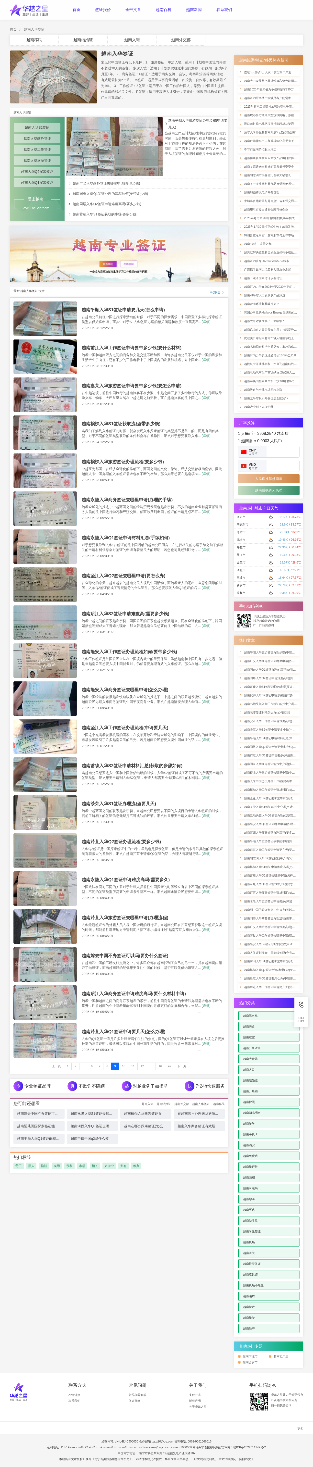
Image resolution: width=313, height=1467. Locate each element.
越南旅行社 (250, 1166)
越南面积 (249, 1177)
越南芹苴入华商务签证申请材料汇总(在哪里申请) (276, 892)
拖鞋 (44, 1166)
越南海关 (249, 1253)
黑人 (31, 1166)
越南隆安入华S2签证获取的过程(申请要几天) (273, 944)
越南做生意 (250, 1220)
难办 (136, 1166)
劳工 (18, 1166)
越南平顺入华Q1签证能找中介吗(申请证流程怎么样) (56, 1139)
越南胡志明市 (252, 1113)
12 (142, 1066)
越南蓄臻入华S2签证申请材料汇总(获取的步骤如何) (132, 765)
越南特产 (249, 1307)
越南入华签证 (34, 29)
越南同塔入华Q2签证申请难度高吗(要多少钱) (107, 204)
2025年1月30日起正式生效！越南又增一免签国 (274, 226)
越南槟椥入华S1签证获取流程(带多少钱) (121, 423)
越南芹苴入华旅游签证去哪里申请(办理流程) (125, 917)
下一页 (181, 1066)
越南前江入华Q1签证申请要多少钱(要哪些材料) (275, 755)
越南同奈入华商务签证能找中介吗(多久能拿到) (274, 764)
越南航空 (249, 1037)
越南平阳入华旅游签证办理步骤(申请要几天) (198, 123)
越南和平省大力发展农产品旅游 (264, 295)
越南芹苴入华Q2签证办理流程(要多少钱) (121, 841)
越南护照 (249, 1102)
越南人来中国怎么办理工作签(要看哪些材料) (273, 781)
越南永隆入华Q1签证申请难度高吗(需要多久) (126, 879)
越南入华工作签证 (37, 149)
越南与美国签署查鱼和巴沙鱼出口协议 (269, 381)
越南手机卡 (250, 1134)
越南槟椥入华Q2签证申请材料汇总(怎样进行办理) (276, 970)
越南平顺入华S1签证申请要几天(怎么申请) (123, 309)
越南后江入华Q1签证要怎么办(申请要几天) (272, 978)
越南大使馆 (250, 1059)
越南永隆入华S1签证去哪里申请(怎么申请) (103, 1114)
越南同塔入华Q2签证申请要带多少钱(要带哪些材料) (278, 747)
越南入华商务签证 (37, 138)
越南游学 (249, 1123)
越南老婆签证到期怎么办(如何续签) (267, 712)
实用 (57, 1166)
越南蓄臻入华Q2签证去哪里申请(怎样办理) (272, 875)
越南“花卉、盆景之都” (258, 244)
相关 (95, 1166)
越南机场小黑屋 (253, 1285)
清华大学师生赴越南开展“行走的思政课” (270, 132)
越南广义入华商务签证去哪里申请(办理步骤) (106, 183)
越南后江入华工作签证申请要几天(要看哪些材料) (276, 850)
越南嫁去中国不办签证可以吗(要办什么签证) (125, 955)
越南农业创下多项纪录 (258, 407)
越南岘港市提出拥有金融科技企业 (266, 209)
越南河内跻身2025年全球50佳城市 (266, 261)
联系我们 (224, 10)
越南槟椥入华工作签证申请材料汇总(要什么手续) (276, 789)
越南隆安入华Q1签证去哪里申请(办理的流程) (273, 824)
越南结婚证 (83, 40)
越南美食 (249, 1026)
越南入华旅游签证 (37, 161)
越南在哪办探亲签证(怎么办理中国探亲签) (156, 1126)
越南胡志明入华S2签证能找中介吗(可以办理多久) (276, 858)
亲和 (69, 1166)
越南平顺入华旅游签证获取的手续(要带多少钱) (274, 841)
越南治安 (249, 1145)
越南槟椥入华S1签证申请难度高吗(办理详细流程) (276, 867)
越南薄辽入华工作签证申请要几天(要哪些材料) (274, 987)
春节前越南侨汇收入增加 (260, 149)
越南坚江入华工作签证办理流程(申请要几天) (125, 727)
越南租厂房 (281, 1356)
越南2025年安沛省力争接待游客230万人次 (272, 89)
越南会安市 (250, 1362)
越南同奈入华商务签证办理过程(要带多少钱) (273, 918)
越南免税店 (250, 1156)
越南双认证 (250, 1274)
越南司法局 (250, 1188)
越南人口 (249, 1069)
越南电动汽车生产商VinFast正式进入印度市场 (274, 372)
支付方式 (195, 1395)
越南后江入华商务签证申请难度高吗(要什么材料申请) (134, 993)
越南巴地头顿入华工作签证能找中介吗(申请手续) (276, 704)
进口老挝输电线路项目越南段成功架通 (269, 123)
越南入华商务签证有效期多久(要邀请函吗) (209, 1126)
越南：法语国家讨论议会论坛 (263, 278)
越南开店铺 (250, 1091)
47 (169, 1066)
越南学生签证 (252, 1231)
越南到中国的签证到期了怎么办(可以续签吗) (273, 910)
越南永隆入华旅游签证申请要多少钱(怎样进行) (274, 901)
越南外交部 (181, 40)
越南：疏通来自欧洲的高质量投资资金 (269, 166)
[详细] (206, 322)
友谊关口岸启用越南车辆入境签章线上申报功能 (275, 338)
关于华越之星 (198, 1406)
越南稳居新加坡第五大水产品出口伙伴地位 (272, 158)
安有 (123, 1166)
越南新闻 (194, 10)
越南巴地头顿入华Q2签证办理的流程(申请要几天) (276, 815)
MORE (217, 292)
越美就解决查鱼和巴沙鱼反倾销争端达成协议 (273, 252)
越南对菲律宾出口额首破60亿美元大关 (269, 141)
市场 (82, 1166)
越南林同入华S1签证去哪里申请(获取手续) (272, 961)
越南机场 (249, 1242)
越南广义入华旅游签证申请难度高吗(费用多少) (274, 927)
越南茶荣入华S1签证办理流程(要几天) (119, 803)
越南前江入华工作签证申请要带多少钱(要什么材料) (131, 347)
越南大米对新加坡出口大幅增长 (264, 321)
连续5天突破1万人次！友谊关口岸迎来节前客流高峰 (278, 72)
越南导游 (249, 1199)
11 (132, 1066)
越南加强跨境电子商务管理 (261, 192)
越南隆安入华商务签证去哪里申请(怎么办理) (125, 689)
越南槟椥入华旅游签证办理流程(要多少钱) (123, 461)
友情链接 (74, 1395)
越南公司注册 (252, 1048)
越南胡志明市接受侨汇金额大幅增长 (267, 175)
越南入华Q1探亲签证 (37, 183)
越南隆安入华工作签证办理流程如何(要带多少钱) (129, 651)
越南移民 (34, 40)
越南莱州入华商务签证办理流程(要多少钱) (271, 832)
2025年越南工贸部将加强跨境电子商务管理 (272, 106)
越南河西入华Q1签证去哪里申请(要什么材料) (105, 1126)
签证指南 (135, 1401)
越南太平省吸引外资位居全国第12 (266, 398)
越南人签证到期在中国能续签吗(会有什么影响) (274, 952)
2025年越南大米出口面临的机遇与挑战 (269, 218)
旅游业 (109, 1166)
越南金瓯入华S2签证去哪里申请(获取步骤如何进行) (277, 798)
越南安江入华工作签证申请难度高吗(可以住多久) (276, 721)
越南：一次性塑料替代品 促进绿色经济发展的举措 (276, 184)
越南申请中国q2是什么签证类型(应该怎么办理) (106, 1139)
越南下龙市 (250, 1356)
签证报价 (103, 10)
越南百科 (163, 10)
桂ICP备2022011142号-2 (249, 1447)
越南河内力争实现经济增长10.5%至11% (270, 355)
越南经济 (249, 1328)
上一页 (56, 1066)
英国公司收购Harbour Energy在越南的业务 (272, 312)
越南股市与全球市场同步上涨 (263, 389)
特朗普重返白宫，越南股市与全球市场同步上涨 (275, 235)
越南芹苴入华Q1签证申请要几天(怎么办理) (123, 1031)
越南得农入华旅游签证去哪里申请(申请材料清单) (276, 772)
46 (160, 1066)
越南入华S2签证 (37, 127)
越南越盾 (249, 1296)
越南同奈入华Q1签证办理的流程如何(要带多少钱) (110, 194)
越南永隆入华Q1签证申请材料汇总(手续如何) (126, 537)
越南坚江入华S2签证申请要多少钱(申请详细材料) (276, 729)
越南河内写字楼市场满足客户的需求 (267, 98)
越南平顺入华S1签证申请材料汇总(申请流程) (273, 738)
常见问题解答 (137, 1395)
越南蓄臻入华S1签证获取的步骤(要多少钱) (105, 214)
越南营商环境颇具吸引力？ (261, 304)
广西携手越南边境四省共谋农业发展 (267, 269)
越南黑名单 (250, 1015)
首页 (76, 10)
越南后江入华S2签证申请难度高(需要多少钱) (125, 613)
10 (123, 1066)
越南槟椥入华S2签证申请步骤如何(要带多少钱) (274, 695)
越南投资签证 (252, 1264)
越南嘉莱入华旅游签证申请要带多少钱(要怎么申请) (131, 385)
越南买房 (249, 1210)
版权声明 (195, 1401)
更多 (300, 1428)
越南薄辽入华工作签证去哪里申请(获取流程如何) (276, 935)
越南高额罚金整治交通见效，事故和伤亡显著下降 (276, 347)
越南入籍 (132, 40)
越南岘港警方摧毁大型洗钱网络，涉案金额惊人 (275, 115)
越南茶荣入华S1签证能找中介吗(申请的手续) (273, 807)
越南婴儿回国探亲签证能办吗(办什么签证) (49, 1126)
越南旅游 (249, 1317)
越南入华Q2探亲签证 (37, 172)
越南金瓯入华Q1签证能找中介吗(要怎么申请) (273, 884)
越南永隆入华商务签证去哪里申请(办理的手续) (127, 499)
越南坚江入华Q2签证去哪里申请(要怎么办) (123, 575)
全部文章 (133, 10)
